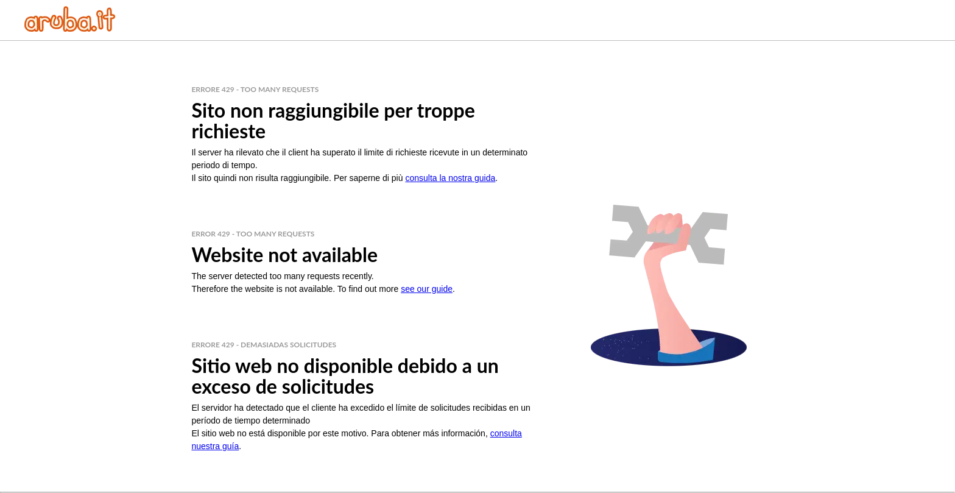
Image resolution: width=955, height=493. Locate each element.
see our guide (427, 289)
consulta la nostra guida (450, 178)
